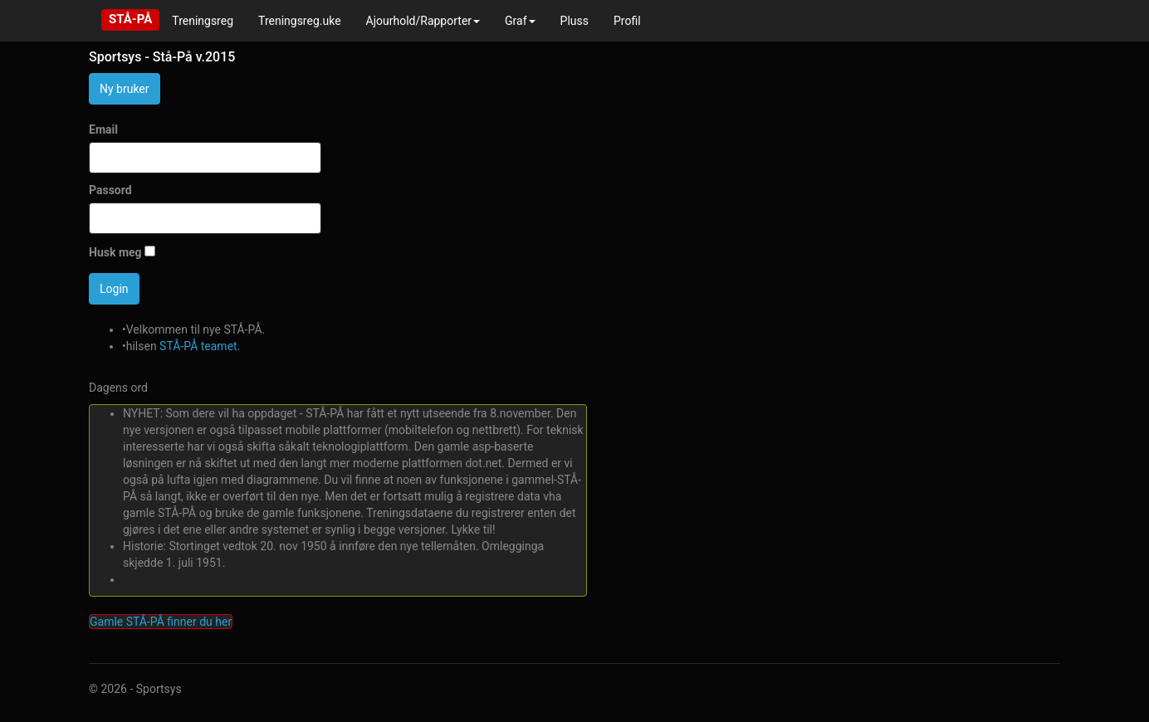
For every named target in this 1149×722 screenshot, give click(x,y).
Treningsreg (202, 20)
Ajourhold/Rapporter (423, 20)
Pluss (574, 20)
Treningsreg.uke (299, 20)
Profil (627, 20)
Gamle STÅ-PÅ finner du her (161, 621)
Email (103, 129)
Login (114, 288)
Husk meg (115, 252)
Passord (110, 190)
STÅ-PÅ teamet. (199, 346)
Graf (520, 20)
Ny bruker (124, 88)
